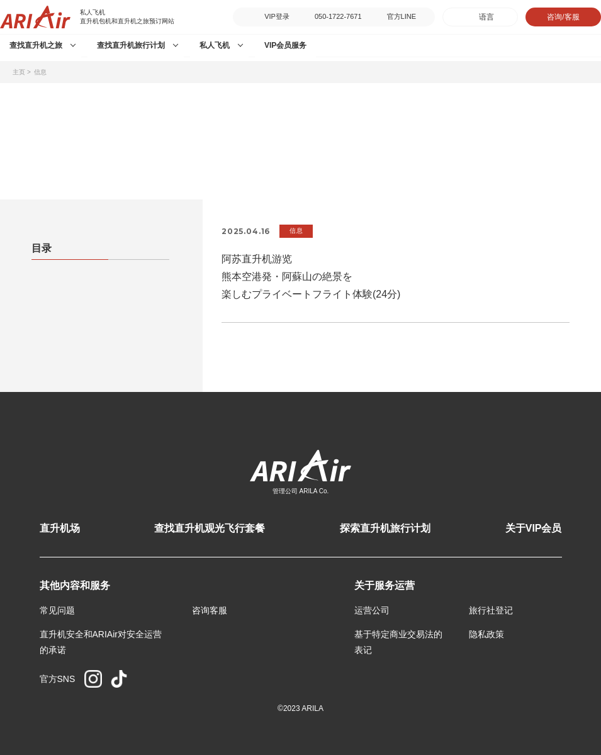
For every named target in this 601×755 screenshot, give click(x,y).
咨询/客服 (563, 17)
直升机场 (60, 528)
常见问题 (57, 610)
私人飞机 (214, 45)
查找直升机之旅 (35, 45)
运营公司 (372, 610)
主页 (19, 72)
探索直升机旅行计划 (385, 528)
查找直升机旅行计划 (131, 45)
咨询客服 (209, 610)
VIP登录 (276, 16)
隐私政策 (486, 634)
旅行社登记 (491, 610)
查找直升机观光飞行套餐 (209, 528)
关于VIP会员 (533, 528)
